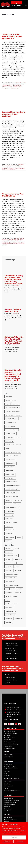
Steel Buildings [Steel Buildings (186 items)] (10, 607)
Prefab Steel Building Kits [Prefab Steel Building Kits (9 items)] (12, 489)
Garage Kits (22, 82)
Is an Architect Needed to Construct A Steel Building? (13, 114)
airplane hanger (17, 85)
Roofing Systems (9, 741)
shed (18, 86)
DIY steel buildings (12, 165)
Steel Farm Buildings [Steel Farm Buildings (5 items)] (11, 522)
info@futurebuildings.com (15, 710)
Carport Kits (8, 746)
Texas (15, 656)
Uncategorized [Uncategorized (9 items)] (18, 618)
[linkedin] (19, 724)
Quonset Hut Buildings (11, 744)
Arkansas (14, 643)
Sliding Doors (8, 786)
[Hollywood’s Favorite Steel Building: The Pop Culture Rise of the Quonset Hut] (14, 329)
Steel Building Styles (10, 767)
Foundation (8, 781)
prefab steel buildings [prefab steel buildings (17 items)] (11, 492)
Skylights (13, 242)
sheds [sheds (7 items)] (7, 600)
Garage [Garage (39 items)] (20, 563)
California (8, 645)
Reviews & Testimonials (11, 800)
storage (17, 88)
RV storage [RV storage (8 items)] (17, 504)
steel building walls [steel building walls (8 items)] (11, 611)
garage (9, 86)
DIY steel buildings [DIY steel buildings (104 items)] (10, 563)
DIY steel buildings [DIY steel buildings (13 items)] (10, 433)
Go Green (7, 806)
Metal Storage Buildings (13, 84)
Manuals (6, 775)
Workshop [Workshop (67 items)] (8, 622)
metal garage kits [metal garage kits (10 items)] (10, 478)
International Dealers (10, 802)
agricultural (5, 167)
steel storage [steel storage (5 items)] (9, 533)
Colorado (15, 645)
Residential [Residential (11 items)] (18, 592)
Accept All (14, 837)
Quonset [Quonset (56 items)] (19, 589)
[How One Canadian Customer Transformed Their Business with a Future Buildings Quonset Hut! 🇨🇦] (14, 362)
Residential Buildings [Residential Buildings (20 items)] (11, 596)
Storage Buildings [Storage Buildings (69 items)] (10, 615)
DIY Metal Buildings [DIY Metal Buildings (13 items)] (11, 422)
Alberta (7, 675)
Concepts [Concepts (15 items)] (8, 559)
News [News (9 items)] (7, 589)
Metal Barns (5, 84)
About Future (8, 798)
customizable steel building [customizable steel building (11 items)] (13, 411)
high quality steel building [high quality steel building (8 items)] (12, 455)
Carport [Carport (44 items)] (17, 548)
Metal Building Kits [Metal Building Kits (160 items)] (11, 578)
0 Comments (16, 285)
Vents (6, 788)
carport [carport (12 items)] (7, 404)
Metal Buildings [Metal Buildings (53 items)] (10, 581)
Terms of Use (8, 756)
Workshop (4, 240)
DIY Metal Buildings (15, 240)
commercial (15, 167)
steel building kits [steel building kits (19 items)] (10, 511)
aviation (10, 167)
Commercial (5, 165)
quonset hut (14, 86)
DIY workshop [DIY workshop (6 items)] (9, 437)
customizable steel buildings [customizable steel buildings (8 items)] (13, 415)
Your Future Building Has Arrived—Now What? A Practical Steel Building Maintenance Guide (13, 279)
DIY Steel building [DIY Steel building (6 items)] (10, 426)
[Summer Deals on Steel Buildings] (14, 301)
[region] (14, 833)
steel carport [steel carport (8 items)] (9, 518)
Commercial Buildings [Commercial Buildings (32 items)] (11, 555)
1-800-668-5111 (16, 707)
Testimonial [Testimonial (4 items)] (9, 618)
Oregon (15, 653)
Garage (18, 82)
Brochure (7, 771)
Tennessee (8, 656)
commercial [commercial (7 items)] (15, 404)
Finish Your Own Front (11, 769)
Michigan (13, 648)
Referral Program (9, 804)
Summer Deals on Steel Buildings (12, 310)
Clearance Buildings (10, 819)
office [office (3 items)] (12, 589)
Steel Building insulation (11, 790)
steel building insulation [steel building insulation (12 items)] (12, 507)
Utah (6, 658)
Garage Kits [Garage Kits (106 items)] (9, 566)
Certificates (7, 811)
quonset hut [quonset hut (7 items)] (9, 500)
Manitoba (8, 680)
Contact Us (7, 821)
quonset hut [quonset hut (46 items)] (9, 592)
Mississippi (8, 651)
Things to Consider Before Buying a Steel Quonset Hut (12, 36)
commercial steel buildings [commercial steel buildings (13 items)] (13, 407)
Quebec (7, 682)
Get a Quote (8, 817)
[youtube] (16, 724)
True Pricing (8, 809)
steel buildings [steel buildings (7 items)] (9, 515)
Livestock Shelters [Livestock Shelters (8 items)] (10, 459)
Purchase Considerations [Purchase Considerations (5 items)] (12, 496)
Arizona (7, 643)
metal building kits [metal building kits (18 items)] (10, 463)
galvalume (4, 86)
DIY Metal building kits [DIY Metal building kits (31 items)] (11, 418)
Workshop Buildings (10, 733)
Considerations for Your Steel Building (13, 195)
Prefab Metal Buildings (14, 168)
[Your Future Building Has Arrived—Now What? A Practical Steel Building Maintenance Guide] (14, 267)
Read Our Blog (8, 764)
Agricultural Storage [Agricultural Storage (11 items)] (11, 400)
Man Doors (7, 784)
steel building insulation (14, 243)
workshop (4, 244)
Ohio (14, 651)
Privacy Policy (8, 754)
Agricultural (21, 164)
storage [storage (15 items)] (19, 537)
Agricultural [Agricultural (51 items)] (9, 548)
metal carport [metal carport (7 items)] (9, 470)
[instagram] (12, 724)
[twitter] (9, 724)
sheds (21, 239)
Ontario (15, 680)
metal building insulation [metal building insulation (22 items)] (12, 574)
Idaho (7, 648)
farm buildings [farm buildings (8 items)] (9, 441)
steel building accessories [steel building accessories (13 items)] (12, 603)
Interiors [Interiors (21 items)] (17, 566)
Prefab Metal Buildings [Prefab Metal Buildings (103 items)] (12, 481)
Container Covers (9, 737)
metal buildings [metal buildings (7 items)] (10, 467)
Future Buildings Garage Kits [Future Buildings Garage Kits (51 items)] (13, 444)
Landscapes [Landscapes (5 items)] (9, 570)
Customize (7, 841)
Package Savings (9, 748)
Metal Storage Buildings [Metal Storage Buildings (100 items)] (12, 585)
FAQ (5, 773)
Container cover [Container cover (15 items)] (18, 559)
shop (20, 168)
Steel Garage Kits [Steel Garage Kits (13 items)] (10, 529)
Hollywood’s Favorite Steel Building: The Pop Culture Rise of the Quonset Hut (14, 340)
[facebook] (5, 724)
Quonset (22, 84)
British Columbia (10, 677)
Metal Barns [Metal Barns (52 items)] (18, 570)
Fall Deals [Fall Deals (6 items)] (18, 437)
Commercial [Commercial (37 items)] (9, 552)
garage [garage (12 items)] (7, 448)
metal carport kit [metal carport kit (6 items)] (10, 474)
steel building (18, 242)
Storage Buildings (6, 85)
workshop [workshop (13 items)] (8, 541)
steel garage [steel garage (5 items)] (9, 526)
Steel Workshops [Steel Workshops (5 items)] (10, 537)
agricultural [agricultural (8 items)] (9, 396)
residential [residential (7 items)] (8, 504)
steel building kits (10, 88)
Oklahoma (8, 653)
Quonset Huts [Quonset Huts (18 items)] (18, 500)
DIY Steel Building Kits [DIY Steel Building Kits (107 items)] (11, 430)
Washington (13, 658)
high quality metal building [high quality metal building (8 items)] (13, 452)
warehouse (13, 169)
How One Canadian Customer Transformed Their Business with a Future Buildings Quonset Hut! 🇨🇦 (13, 375)
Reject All (20, 841)
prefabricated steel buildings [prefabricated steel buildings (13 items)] (13, 485)
